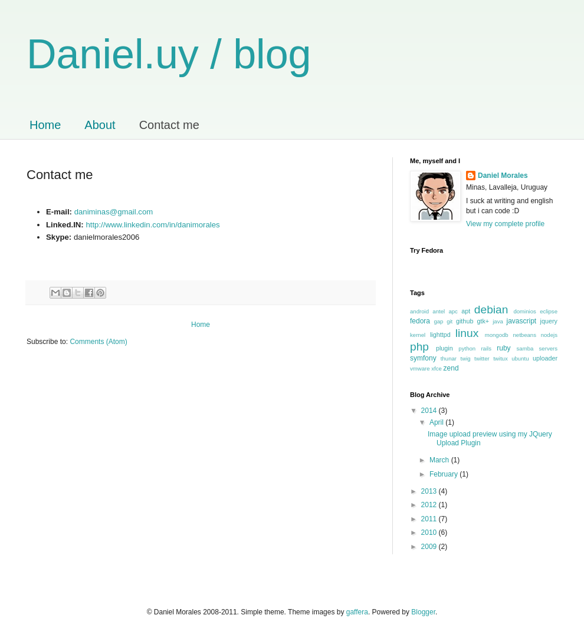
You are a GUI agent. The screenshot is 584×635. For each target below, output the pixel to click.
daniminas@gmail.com (113, 211)
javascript (522, 321)
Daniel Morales (503, 175)
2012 (430, 505)
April (437, 422)
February (444, 474)
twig (466, 358)
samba (525, 348)
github (464, 321)
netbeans (524, 335)
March (440, 460)
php (419, 346)
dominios (524, 311)
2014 (430, 410)
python (466, 348)
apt (465, 311)
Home (45, 124)
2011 (430, 519)
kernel (417, 335)
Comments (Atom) (98, 342)
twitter (482, 358)
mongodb (496, 335)
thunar (449, 358)
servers (548, 348)
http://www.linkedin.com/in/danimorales (152, 224)
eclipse (548, 311)
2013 (430, 491)
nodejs (549, 335)
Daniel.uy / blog (169, 54)
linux (466, 333)
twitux (500, 358)
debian (491, 309)
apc (452, 311)
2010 (430, 532)
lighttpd (440, 334)
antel (438, 311)
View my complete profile (505, 224)
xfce (436, 368)
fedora (420, 321)
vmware (420, 368)
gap (438, 321)
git (449, 321)
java (498, 321)
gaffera (357, 612)
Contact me (169, 124)
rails (486, 348)
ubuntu (520, 358)
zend (451, 368)
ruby (503, 348)
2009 (430, 547)
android (419, 311)
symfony (423, 358)
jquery (548, 321)
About (99, 124)
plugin (444, 348)
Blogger (423, 612)
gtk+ (483, 321)
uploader (545, 358)
